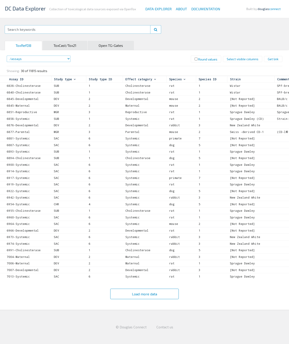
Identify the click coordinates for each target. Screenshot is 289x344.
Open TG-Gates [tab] (111, 45)
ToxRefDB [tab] (23, 45)
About (181, 9)
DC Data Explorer (25, 8)
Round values (206, 59)
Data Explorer (158, 9)
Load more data (144, 294)
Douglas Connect (133, 327)
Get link (273, 59)
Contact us (164, 327)
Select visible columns (242, 59)
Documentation (205, 9)
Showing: (13, 71)
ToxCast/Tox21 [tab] (65, 45)
